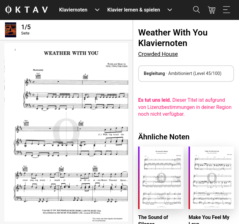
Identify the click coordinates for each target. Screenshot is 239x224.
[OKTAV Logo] (26, 10)
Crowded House (158, 54)
